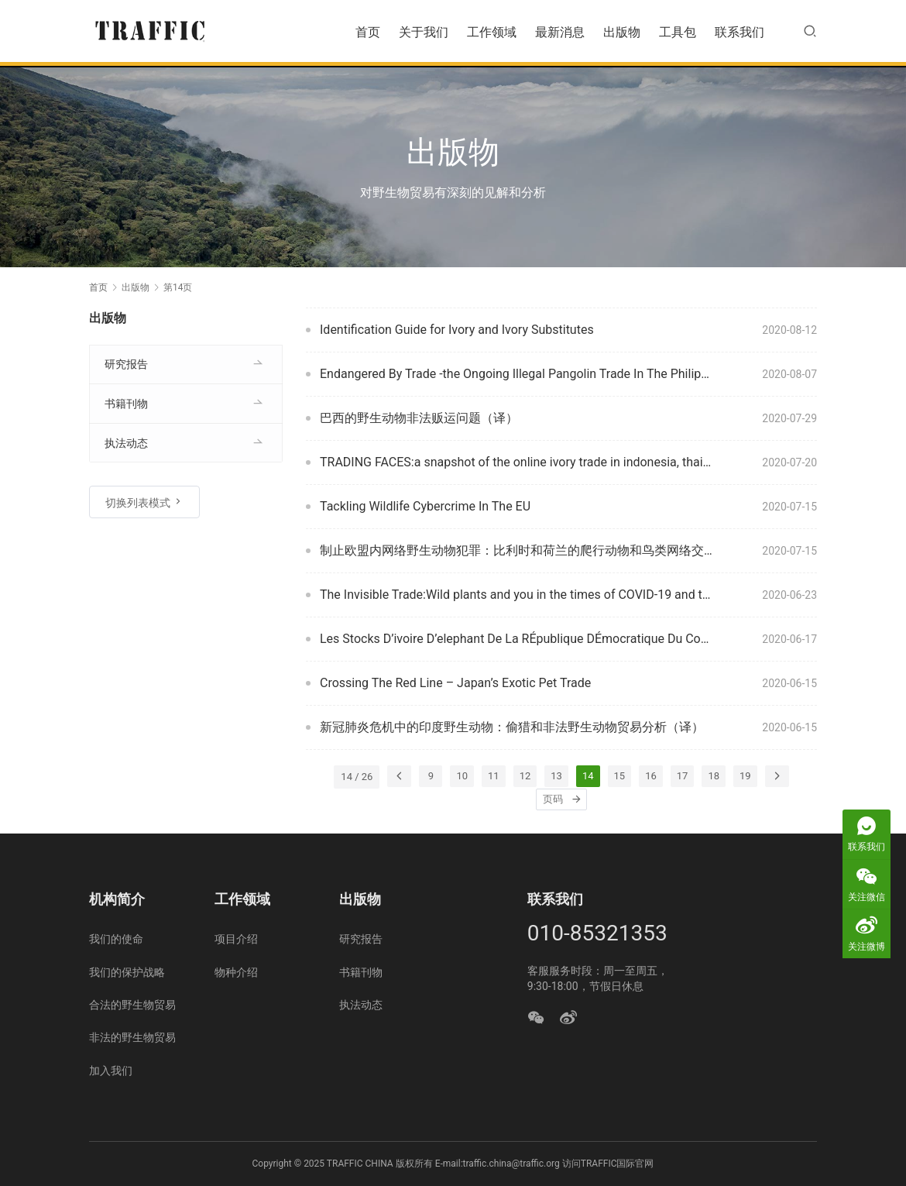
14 (588, 776)
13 (556, 776)
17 (682, 776)
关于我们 (423, 32)
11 (493, 776)
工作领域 (491, 32)
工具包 (677, 32)
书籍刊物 (126, 403)
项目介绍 (236, 939)
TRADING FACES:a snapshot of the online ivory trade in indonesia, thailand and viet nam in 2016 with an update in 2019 (516, 462)
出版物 (621, 32)
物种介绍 (236, 972)
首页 (367, 32)
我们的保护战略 (127, 972)
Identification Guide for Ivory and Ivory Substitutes (457, 329)
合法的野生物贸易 (132, 1005)
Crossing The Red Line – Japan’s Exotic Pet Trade (455, 683)
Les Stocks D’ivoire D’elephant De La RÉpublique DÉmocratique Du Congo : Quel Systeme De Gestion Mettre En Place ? (516, 638)
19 (745, 776)
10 (462, 776)
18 (713, 776)
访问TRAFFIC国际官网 (608, 1163)
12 (525, 776)
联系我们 (739, 32)
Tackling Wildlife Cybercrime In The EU (425, 506)
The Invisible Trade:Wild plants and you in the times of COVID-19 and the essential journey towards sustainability (516, 594)
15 (620, 776)
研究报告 (126, 364)
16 (651, 776)
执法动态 (126, 443)
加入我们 (110, 1070)
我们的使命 (116, 939)
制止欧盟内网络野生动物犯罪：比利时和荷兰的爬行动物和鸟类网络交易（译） (516, 550)
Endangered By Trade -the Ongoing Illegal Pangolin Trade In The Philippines (516, 373)
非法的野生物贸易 (132, 1037)
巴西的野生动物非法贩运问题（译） (419, 418)
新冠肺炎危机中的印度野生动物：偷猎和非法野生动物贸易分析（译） (512, 727)
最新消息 (560, 32)
